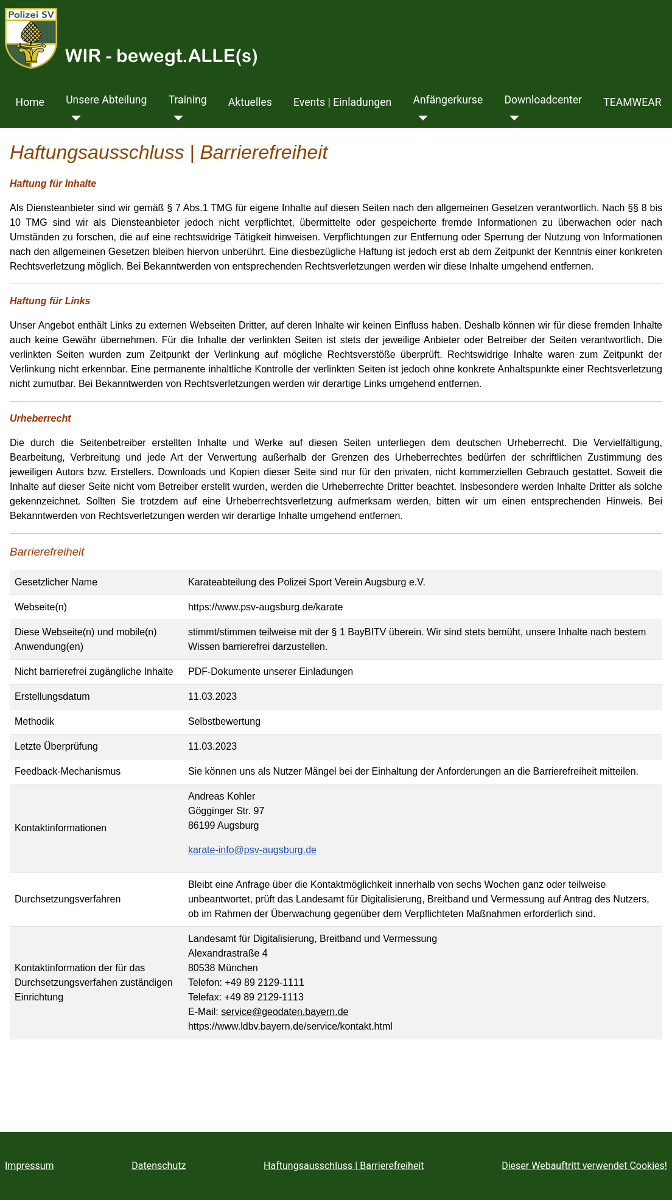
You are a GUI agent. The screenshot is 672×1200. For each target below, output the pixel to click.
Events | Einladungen (342, 102)
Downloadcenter (543, 100)
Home (30, 102)
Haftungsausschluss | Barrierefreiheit (344, 1165)
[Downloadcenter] (511, 118)
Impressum (29, 1165)
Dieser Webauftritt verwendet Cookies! (584, 1165)
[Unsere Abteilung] (73, 118)
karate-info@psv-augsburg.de (252, 850)
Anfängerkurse (448, 100)
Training (188, 100)
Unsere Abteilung (106, 100)
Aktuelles (250, 102)
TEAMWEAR (632, 102)
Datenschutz (158, 1165)
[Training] (176, 118)
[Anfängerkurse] (420, 118)
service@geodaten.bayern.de (284, 1011)
